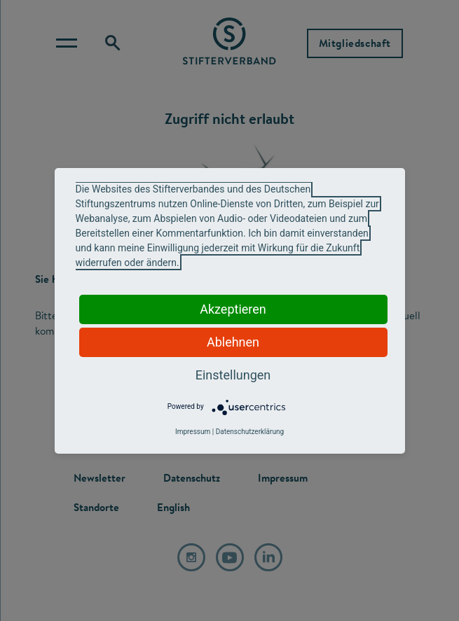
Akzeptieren (233, 309)
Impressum (192, 431)
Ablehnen (233, 342)
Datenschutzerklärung (250, 431)
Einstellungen (233, 375)
